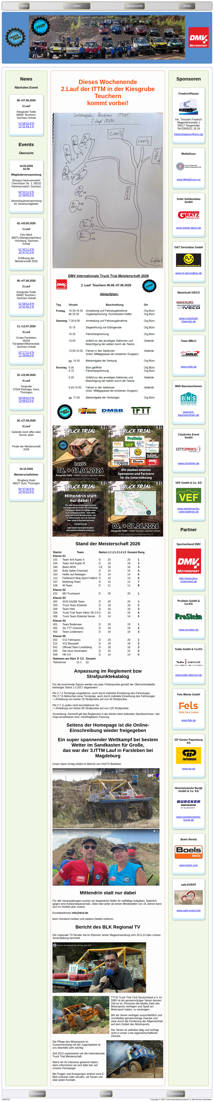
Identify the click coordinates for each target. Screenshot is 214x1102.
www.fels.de (188, 720)
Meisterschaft (134, 6)
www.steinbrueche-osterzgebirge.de (188, 510)
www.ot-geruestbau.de (188, 273)
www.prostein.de (188, 629)
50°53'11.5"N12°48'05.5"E (26, 194)
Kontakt (106, 1093)
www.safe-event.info (189, 910)
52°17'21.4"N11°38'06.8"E (26, 354)
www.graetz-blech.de (188, 227)
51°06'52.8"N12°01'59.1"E (26, 125)
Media (187, 6)
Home (24, 6)
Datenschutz (175, 1093)
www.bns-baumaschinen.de (188, 413)
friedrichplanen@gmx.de (188, 134)
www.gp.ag (188, 768)
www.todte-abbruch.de (188, 675)
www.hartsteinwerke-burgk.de (188, 818)
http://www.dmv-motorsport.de (188, 580)
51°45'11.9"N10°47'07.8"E (26, 251)
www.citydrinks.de (188, 463)
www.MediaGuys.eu (188, 179)
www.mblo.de (189, 366)
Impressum (37, 1093)
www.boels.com (188, 865)
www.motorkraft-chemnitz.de (188, 320)
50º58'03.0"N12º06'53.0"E (26, 400)
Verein (77, 6)
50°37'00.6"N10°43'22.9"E (26, 490)
